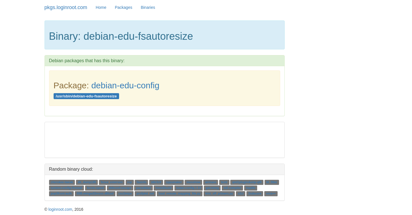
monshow (193, 182)
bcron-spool (95, 188)
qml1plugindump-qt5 (247, 182)
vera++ (271, 193)
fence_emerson (111, 182)
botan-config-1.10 (188, 188)
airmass (210, 182)
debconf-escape (120, 188)
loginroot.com (60, 209)
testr (224, 182)
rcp (129, 182)
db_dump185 (87, 182)
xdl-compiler (232, 188)
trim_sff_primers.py (219, 193)
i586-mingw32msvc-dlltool (95, 193)
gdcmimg (212, 188)
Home (101, 7)
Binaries (148, 7)
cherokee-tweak (62, 182)
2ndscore (254, 193)
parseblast (143, 188)
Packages (123, 7)
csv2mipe (125, 193)
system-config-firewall (66, 188)
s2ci (240, 193)
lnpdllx (250, 188)
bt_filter (271, 182)
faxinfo (141, 182)
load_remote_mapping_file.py (179, 193)
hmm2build (164, 188)
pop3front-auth (61, 193)
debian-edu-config (125, 85)
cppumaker (174, 182)
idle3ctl (156, 182)
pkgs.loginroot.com (66, 7)
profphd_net (145, 193)
